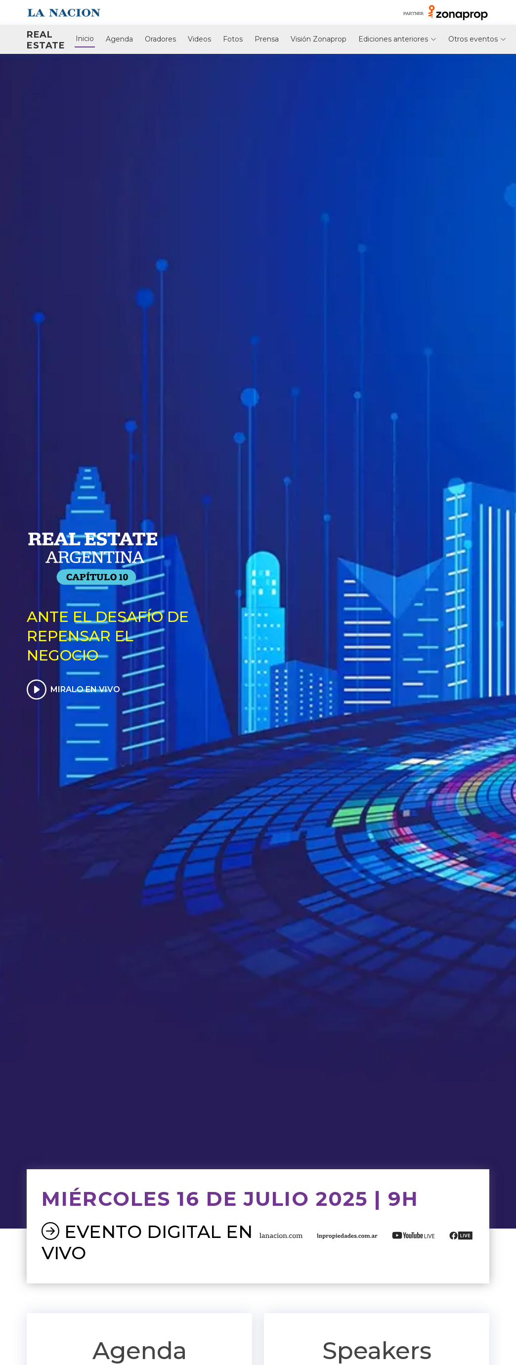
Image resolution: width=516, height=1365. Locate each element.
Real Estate (46, 40)
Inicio (85, 38)
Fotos (233, 39)
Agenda (119, 39)
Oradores (160, 39)
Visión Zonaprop (318, 39)
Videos (199, 39)
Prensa (267, 39)
